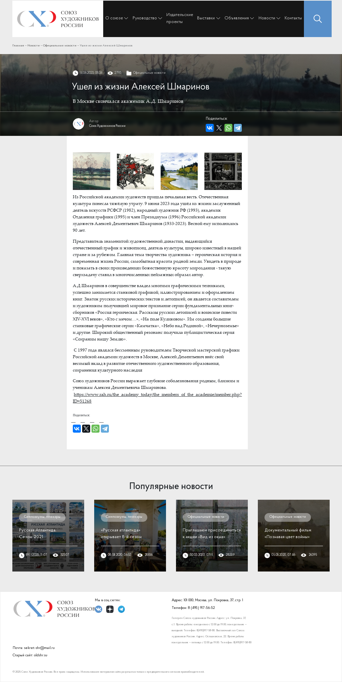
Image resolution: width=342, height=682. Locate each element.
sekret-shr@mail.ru (39, 648)
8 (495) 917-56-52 (201, 608)
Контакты (293, 18)
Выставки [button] (206, 18)
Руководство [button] (145, 18)
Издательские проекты (179, 18)
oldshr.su (40, 655)
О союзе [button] (114, 18)
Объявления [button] (236, 18)
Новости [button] (267, 18)
